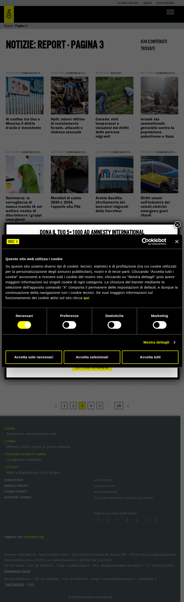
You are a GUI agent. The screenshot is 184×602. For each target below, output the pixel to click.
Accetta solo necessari (33, 357)
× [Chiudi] (177, 224)
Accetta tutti (150, 357)
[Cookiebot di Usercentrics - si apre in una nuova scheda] (145, 241)
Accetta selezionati (92, 357)
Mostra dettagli (156, 342)
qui (86, 298)
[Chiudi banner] (176, 241)
